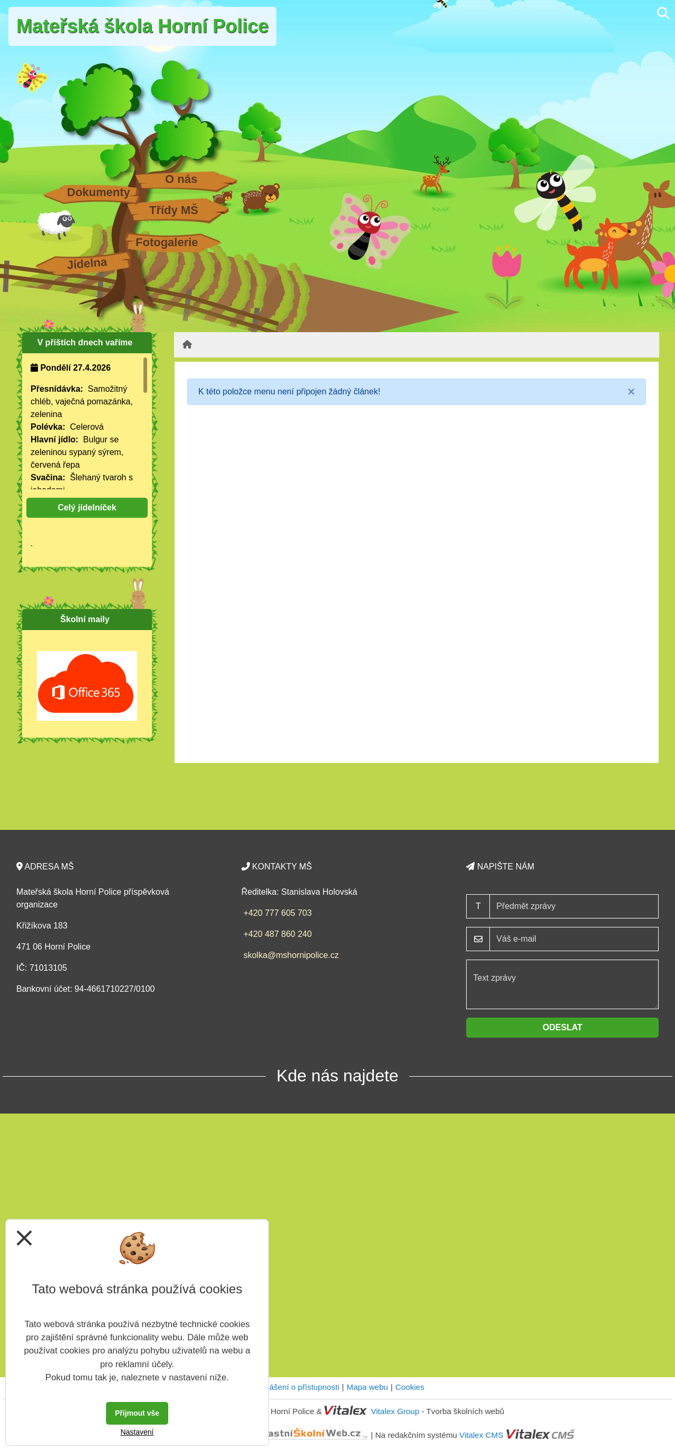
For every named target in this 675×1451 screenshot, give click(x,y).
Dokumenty (98, 192)
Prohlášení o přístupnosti (294, 1386)
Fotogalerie (167, 242)
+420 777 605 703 (278, 912)
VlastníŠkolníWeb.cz (272, 1434)
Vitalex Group (395, 1411)
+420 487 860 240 (278, 934)
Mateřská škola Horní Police (142, 26)
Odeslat (562, 1027)
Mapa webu (367, 1386)
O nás (181, 179)
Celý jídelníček (86, 507)
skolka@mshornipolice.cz (291, 955)
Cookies (410, 1386)
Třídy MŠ (173, 210)
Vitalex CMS (481, 1434)
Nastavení (136, 1432)
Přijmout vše (137, 1413)
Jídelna (87, 263)
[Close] (631, 391)
